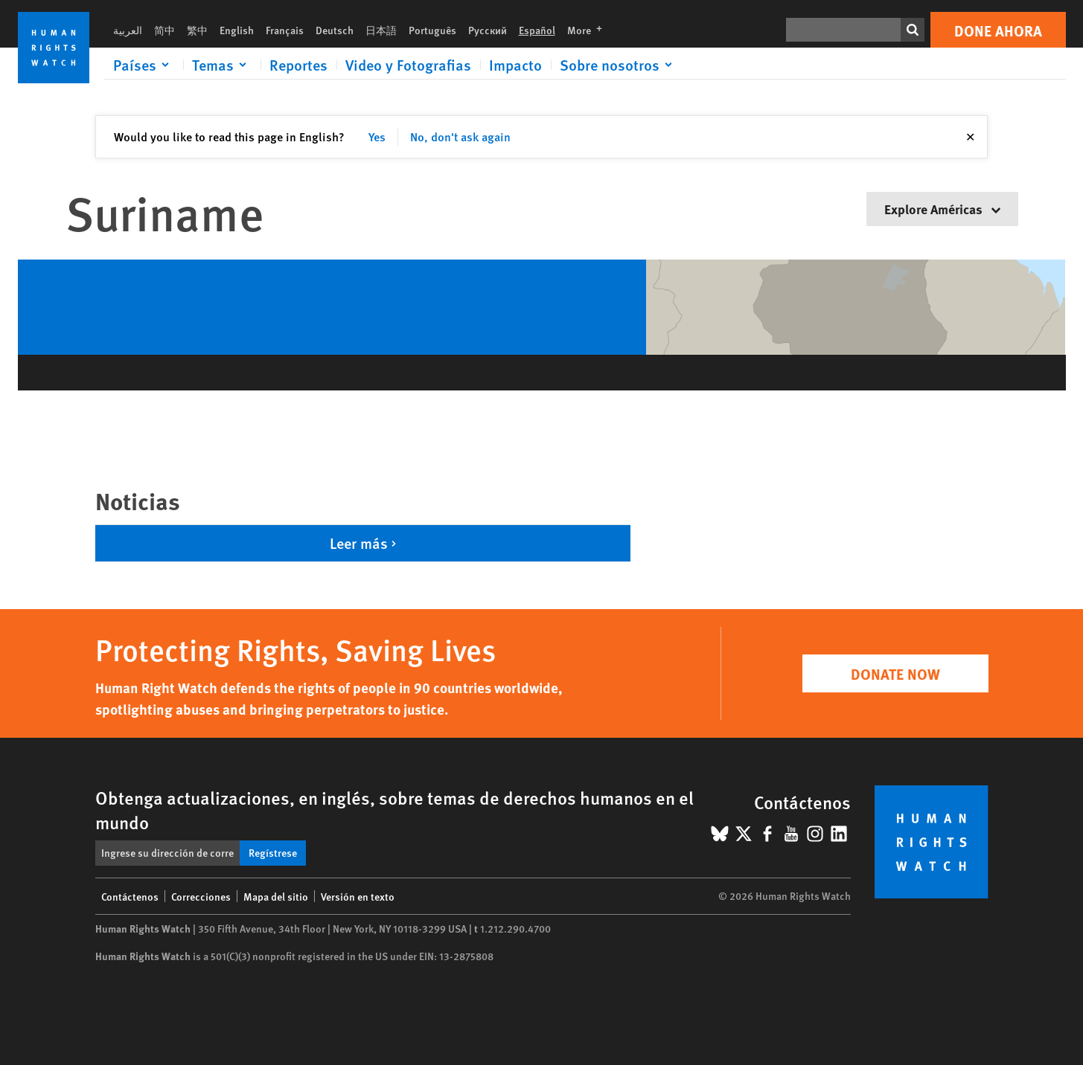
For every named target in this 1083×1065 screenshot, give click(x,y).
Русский (487, 29)
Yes (377, 136)
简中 (164, 29)
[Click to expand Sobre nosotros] (618, 65)
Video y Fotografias (408, 64)
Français (285, 29)
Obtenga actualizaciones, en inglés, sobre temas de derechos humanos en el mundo (394, 809)
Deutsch (335, 29)
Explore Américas (942, 208)
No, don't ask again (460, 136)
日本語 (381, 29)
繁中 (197, 29)
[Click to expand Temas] (222, 65)
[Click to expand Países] (143, 65)
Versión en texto (357, 896)
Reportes (298, 64)
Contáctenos (130, 896)
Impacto (515, 64)
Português (432, 29)
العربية (127, 29)
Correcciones (201, 896)
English (237, 29)
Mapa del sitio (275, 896)
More (589, 29)
